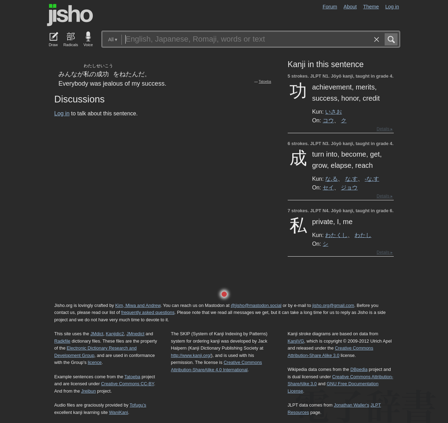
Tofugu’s (138, 405)
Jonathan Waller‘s (351, 405)
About (350, 6)
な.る (331, 178)
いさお (333, 111)
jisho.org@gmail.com (333, 305)
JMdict (96, 333)
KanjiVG (296, 341)
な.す (351, 178)
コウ (328, 120)
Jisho (70, 15)
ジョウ (349, 187)
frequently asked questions (147, 312)
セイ (328, 187)
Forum (330, 6)
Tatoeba (265, 82)
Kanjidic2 (115, 333)
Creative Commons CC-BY (127, 383)
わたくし (336, 235)
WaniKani (118, 412)
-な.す (372, 178)
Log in (392, 6)
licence (95, 362)
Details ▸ (385, 129)
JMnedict (135, 333)
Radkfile (62, 341)
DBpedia (359, 369)
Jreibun (88, 391)
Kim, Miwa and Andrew (137, 305)
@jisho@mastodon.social (256, 305)
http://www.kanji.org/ (191, 355)
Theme (371, 6)
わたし (363, 235)
